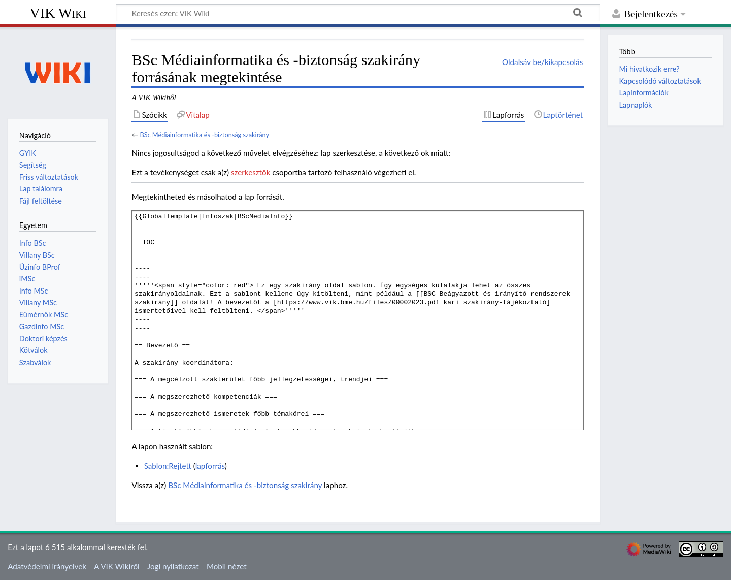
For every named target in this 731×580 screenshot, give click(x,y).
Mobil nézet (227, 566)
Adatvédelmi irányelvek (47, 566)
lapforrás (210, 465)
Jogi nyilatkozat (173, 566)
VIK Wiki (58, 13)
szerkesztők (250, 172)
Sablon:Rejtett (167, 465)
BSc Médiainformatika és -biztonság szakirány (204, 135)
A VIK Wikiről (116, 566)
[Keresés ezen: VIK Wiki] (358, 13)
